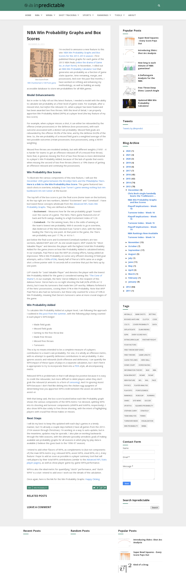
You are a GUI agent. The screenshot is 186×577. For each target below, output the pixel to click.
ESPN (126, 334)
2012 (128, 286)
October (132, 246)
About (132, 15)
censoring (74, 382)
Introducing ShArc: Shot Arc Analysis (147, 52)
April (131, 270)
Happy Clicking (92, 479)
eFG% (53, 259)
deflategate (129, 329)
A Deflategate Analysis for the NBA (146, 78)
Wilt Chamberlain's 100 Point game (41, 83)
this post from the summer (52, 313)
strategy (145, 411)
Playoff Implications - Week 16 (142, 207)
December (134, 190)
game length (144, 355)
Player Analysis (141, 385)
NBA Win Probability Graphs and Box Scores (142, 201)
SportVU (128, 406)
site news (137, 400)
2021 (128, 154)
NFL (140, 380)
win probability (40, 488)
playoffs (128, 390)
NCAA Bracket (130, 375)
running (151, 395)
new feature (129, 380)
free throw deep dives (133, 350)
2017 (128, 170)
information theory (133, 370)
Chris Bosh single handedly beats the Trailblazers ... (142, 194)
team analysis (130, 416)
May (130, 266)
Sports (87, 15)
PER (77, 366)
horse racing (144, 365)
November (134, 242)
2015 (128, 178)
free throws (129, 355)
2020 (128, 158)
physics (127, 385)
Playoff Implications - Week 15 (142, 217)
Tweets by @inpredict (133, 128)
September (134, 250)
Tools (118, 15)
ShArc (126, 400)
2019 (128, 162)
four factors (130, 345)
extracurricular (131, 340)
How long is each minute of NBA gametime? (147, 65)
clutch (146, 319)
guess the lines (130, 360)
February (133, 277)
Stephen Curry (130, 411)
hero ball (145, 360)
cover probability (141, 324)
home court (129, 365)
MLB (147, 370)
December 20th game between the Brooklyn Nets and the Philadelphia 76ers (65, 180)
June (131, 262)
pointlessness (142, 390)
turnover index (131, 421)
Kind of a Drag (140, 564)
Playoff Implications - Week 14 (142, 228)
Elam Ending (144, 329)
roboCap (140, 395)
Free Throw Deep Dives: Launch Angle (148, 89)
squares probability (144, 406)
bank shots (140, 314)
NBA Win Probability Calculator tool (79, 68)
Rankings (102, 15)
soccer (148, 400)
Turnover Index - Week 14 (141, 237)
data (154, 324)
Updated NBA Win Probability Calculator (147, 103)
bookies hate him (131, 319)
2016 (128, 174)
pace (154, 380)
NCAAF (150, 375)
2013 (128, 186)
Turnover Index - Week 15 (141, 223)
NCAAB (142, 375)
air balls (128, 314)
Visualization (147, 421)
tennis (142, 416)
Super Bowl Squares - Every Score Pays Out (148, 40)
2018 (128, 166)
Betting (152, 314)
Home (28, 15)
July (130, 258)
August (132, 254)
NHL (146, 380)
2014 (128, 182)
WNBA (49, 15)
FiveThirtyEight (149, 340)
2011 (128, 290)
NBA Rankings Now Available (143, 233)
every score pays (139, 334)
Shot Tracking (68, 15)
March (131, 274)
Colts (126, 324)
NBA (37, 15)
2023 (128, 151)
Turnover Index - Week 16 (141, 212)
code (155, 319)
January (132, 281)
